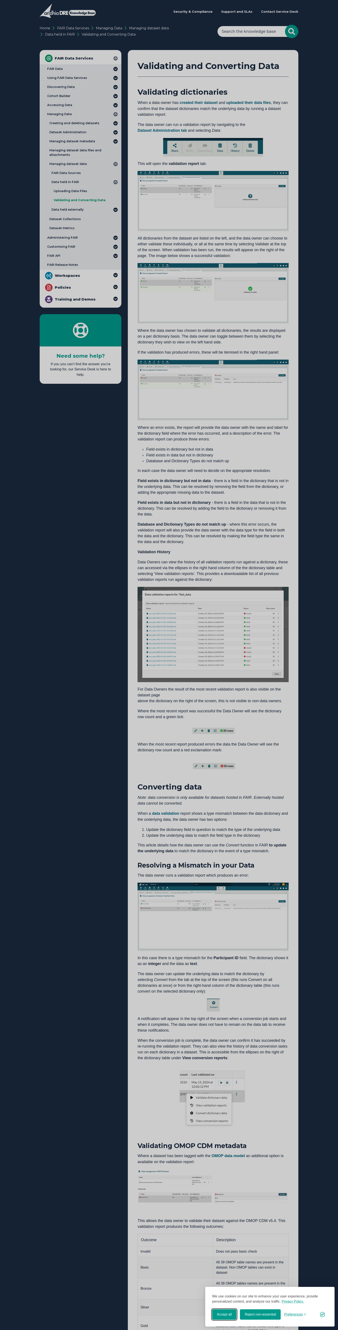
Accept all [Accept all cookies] (224, 1314)
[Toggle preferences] (295, 1314)
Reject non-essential (260, 1314)
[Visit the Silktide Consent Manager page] (322, 1314)
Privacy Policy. (293, 1301)
